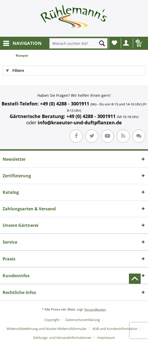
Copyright (52, 319)
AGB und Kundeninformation (115, 328)
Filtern (15, 69)
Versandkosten (95, 309)
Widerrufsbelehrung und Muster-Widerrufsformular (47, 328)
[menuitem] (22, 43)
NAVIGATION (22, 42)
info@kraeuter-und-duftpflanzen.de (80, 122)
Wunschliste (114, 42)
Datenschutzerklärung (82, 319)
